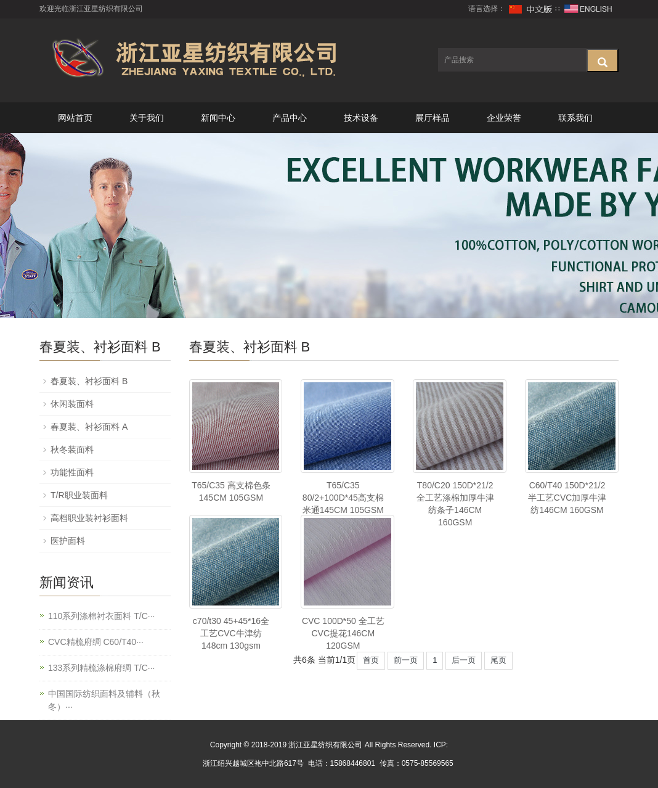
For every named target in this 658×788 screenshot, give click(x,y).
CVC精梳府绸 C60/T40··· (96, 642)
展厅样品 (432, 118)
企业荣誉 (504, 118)
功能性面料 (72, 472)
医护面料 (68, 541)
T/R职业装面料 (79, 495)
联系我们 (575, 118)
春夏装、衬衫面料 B (89, 381)
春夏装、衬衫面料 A (89, 427)
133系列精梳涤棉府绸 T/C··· (101, 668)
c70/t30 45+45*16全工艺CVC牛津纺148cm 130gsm (231, 633)
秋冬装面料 (72, 449)
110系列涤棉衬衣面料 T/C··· (101, 616)
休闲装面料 (72, 404)
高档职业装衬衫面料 (89, 518)
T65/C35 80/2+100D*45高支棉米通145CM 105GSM (343, 497)
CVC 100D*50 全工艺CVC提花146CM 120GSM (343, 633)
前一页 (406, 660)
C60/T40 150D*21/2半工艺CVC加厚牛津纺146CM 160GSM (567, 497)
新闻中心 (218, 118)
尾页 (498, 660)
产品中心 (289, 118)
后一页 (464, 660)
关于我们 (146, 118)
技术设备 (361, 118)
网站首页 (75, 118)
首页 (371, 660)
